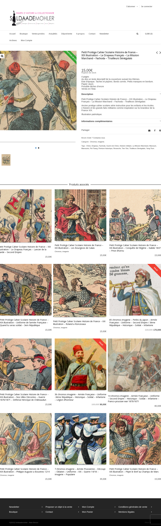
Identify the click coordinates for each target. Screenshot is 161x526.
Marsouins (85, 148)
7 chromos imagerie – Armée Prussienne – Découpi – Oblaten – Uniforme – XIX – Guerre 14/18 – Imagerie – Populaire (80, 471)
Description (87, 94)
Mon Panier (87, 512)
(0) (147, 33)
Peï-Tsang (94, 148)
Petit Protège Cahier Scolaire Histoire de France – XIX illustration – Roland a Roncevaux (79, 322)
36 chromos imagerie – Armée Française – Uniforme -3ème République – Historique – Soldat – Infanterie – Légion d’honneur (80, 397)
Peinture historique (106, 148)
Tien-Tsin (125, 148)
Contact (49, 512)
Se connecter (146, 6)
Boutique (13, 512)
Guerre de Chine (112, 146)
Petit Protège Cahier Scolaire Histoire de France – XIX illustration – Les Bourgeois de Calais (79, 246)
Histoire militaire (126, 146)
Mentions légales (126, 512)
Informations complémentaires (96, 121)
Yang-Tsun (150, 148)
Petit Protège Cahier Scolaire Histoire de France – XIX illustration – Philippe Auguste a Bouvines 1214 (25, 470)
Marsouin (152, 146)
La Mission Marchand (140, 146)
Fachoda (102, 146)
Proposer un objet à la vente (59, 507)
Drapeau (95, 146)
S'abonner (130, 6)
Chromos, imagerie (97, 142)
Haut (148, 522)
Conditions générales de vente (132, 507)
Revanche (117, 148)
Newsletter (14, 507)
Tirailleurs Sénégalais (137, 148)
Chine (88, 146)
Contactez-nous (99, 138)
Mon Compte (88, 507)
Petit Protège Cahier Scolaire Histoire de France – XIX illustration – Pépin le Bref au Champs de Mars (134, 470)
